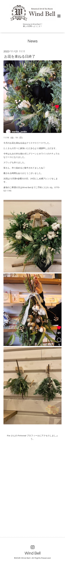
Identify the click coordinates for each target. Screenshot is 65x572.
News (33, 41)
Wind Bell (33, 553)
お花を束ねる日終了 (19, 56)
